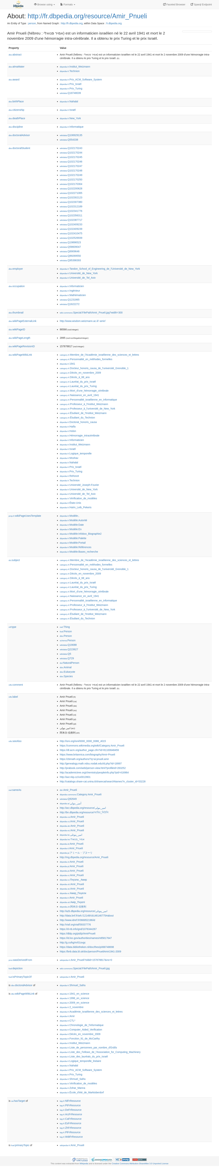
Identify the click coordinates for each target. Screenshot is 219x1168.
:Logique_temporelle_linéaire (80, 1061)
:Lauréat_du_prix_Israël (78, 381)
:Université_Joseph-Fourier (79, 484)
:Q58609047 (70, 246)
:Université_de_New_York (79, 273)
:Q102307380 (71, 202)
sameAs (15, 789)
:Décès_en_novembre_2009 (80, 372)
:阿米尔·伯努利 (73, 906)
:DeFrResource (70, 1109)
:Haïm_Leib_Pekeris (75, 507)
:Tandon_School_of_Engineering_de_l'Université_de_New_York (100, 268)
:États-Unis (70, 502)
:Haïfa (68, 426)
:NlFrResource (70, 1100)
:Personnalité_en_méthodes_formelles (86, 359)
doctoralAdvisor (19, 135)
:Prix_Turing (71, 88)
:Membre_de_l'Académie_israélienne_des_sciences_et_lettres (99, 354)
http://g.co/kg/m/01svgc (73, 942)
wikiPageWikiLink (20, 354)
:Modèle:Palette (73, 538)
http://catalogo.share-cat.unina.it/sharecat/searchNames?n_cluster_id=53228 (102, 781)
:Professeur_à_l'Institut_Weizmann (84, 404)
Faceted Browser (174, 4)
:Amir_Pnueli (68, 789)
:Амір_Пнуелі (72, 902)
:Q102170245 (71, 157)
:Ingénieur (70, 290)
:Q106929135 (71, 135)
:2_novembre (71, 1007)
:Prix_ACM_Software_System (81, 79)
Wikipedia (84, 1163)
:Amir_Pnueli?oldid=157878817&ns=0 (86, 959)
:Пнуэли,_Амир (73, 879)
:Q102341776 (71, 211)
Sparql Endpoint (201, 4)
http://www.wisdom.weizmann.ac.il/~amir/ (83, 321)
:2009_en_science (74, 1002)
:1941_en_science (74, 993)
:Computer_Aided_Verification (81, 1029)
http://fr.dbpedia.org (72, 23)
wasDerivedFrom (20, 959)
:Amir (67, 1016)
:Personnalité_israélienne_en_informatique (88, 399)
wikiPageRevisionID (22, 346)
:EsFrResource (70, 1123)
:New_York (70, 118)
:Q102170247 (71, 166)
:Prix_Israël (70, 84)
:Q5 (65, 653)
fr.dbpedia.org (114, 23)
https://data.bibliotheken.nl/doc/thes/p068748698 (87, 947)
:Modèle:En (70, 529)
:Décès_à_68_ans (75, 377)
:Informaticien (72, 286)
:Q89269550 (70, 255)
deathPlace (17, 118)
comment (16, 684)
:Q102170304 (71, 184)
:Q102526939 (71, 237)
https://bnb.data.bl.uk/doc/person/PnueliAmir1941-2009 (90, 951)
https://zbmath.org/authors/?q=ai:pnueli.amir (84, 759)
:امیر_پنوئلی (71, 834)
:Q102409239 (71, 228)
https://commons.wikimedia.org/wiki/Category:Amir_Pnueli (92, 745)
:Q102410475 (71, 233)
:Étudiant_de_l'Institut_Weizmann (83, 413)
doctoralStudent (19, 148)
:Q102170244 (71, 152)
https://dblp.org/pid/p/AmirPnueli (77, 933)
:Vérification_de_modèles (78, 498)
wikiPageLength (19, 337)
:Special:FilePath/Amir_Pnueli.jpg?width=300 (91, 312)
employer (16, 268)
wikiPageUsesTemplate (25, 515)
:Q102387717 (71, 219)
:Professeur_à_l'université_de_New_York (87, 408)
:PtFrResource (70, 1105)
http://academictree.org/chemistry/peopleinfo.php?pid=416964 (94, 772)
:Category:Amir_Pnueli (80, 794)
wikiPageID (17, 329)
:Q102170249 (71, 175)
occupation (17, 286)
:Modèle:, (69, 515)
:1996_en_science (74, 998)
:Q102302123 (71, 197)
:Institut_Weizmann (75, 66)
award (14, 79)
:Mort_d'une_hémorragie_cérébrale (84, 390)
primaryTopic (20, 1145)
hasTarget (18, 1100)
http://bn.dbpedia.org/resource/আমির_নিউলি (84, 812)
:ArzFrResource (71, 1114)
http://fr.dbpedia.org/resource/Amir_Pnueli (87, 16)
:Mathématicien (73, 295)
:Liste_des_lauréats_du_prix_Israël (84, 1056)
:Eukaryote (67, 671)
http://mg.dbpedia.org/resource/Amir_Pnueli (84, 857)
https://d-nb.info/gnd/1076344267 (78, 929)
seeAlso (15, 741)
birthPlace (16, 101)
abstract (15, 54)
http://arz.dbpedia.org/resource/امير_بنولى (83, 807)
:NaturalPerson (69, 662)
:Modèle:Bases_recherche (79, 551)
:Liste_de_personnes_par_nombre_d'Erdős (88, 1047)
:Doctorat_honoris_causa (78, 422)
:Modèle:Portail (73, 542)
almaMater (16, 66)
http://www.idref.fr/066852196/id (77, 920)
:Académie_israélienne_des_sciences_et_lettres (91, 1011)
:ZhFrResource (70, 1127)
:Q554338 (69, 139)
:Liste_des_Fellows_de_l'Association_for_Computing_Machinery (100, 1052)
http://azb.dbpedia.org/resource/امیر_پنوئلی (83, 911)
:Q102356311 (71, 215)
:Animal (65, 667)
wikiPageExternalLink (22, 321)
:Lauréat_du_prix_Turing (78, 386)
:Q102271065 (71, 193)
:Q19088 (68, 644)
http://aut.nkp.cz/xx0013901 (75, 777)
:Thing (65, 626)
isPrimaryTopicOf (20, 976)
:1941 (67, 363)
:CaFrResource (70, 1118)
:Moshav (69, 458)
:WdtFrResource (71, 1136)
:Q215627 (69, 649)
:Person (66, 631)
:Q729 (67, 658)
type (12, 626)
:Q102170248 (71, 170)
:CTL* (67, 1020)
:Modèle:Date (72, 524)
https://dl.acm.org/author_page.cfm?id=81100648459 (89, 750)
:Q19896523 (70, 242)
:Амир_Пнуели (73, 893)
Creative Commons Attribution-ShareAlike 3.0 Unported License (140, 1163)
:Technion (70, 71)
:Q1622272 (70, 304)
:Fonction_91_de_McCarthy (80, 1038)
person (32, 23)
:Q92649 (68, 798)
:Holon (68, 431)
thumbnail (16, 312)
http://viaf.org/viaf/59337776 (75, 924)
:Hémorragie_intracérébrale (79, 435)
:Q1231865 (70, 299)
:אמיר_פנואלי (72, 839)
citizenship (16, 109)
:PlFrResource (70, 1132)
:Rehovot (69, 475)
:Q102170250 (71, 179)
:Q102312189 (71, 206)
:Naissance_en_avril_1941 (79, 395)
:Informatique (71, 126)
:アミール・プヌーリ (76, 852)
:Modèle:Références (75, 547)
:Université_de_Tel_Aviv (78, 277)
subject (14, 560)
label (13, 696)
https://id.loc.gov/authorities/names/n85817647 (86, 938)
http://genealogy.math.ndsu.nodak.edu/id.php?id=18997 (91, 763)
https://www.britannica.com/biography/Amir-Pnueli (87, 754)
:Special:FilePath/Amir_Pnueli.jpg (85, 968)
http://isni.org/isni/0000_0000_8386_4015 (83, 741)
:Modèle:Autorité (73, 520)
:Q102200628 (71, 188)
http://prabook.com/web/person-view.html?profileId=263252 (93, 768)
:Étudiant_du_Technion (77, 417)
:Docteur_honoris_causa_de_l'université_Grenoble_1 (94, 368)
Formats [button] (67, 4)
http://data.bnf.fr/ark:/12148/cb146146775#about (87, 915)
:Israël (68, 109)
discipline (16, 126)
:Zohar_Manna (72, 1087)
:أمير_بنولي (70, 803)
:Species (66, 676)
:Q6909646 (70, 251)
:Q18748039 (70, 93)
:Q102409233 (71, 224)
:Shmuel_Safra (72, 985)
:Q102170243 (71, 148)
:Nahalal (69, 101)
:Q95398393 (70, 260)
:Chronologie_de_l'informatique (82, 1025)
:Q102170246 (71, 161)
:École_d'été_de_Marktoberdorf (82, 1092)
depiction (16, 968)
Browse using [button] (44, 4)
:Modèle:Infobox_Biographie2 (81, 533)
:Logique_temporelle (76, 453)
